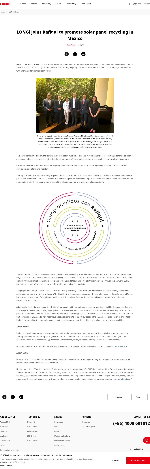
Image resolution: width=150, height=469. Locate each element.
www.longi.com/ (124, 372)
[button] (128, 4)
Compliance (4, 448)
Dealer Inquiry (59, 439)
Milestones (4, 420)
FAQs (56, 420)
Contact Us (86, 415)
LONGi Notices (32, 434)
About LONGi (5, 415)
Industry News (32, 425)
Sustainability (5, 434)
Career (2, 439)
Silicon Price (31, 415)
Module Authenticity (62, 429)
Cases (56, 425)
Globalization (5, 425)
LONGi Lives (31, 429)
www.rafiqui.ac (121, 339)
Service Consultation (62, 434)
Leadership (4, 429)
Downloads (58, 415)
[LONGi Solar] (5, 4)
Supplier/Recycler (88, 420)
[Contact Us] (146, 440)
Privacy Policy (20, 462)
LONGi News (14, 12)
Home (2, 12)
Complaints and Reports (9, 443)
